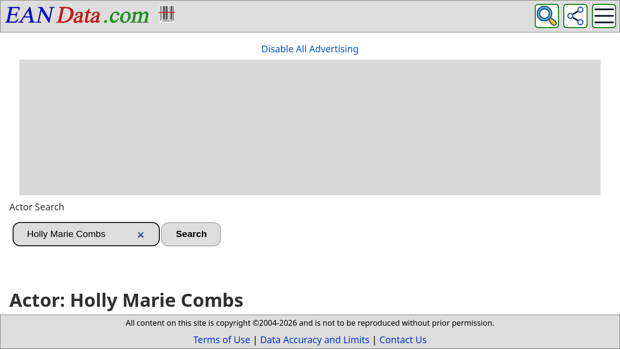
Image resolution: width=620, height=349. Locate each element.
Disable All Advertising (310, 48)
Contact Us (403, 339)
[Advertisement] (310, 127)
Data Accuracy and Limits (315, 339)
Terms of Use (221, 339)
